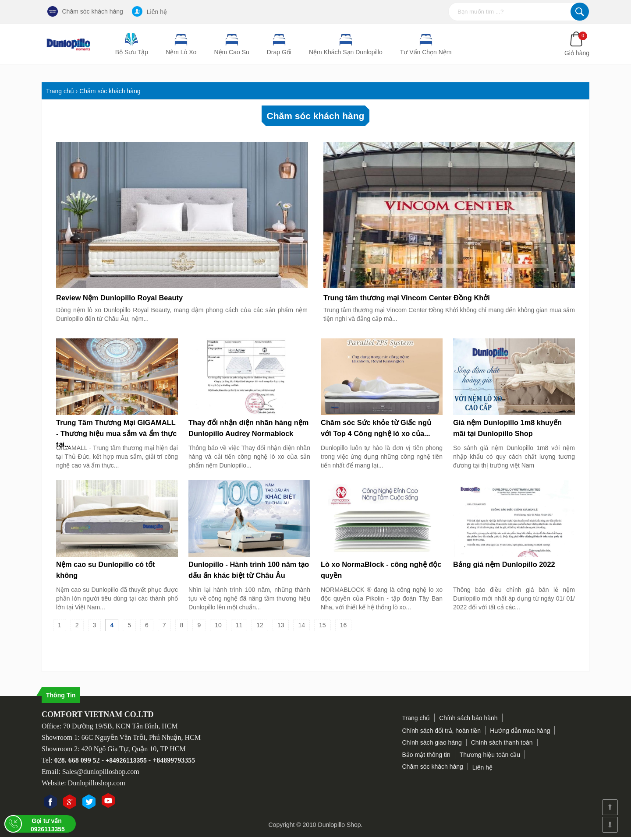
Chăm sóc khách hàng (85, 11)
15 (322, 625)
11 (239, 625)
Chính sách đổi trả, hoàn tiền (441, 730)
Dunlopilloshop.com (96, 783)
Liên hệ (149, 11)
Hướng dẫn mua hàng (520, 730)
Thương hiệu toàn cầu (490, 754)
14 (301, 625)
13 (280, 625)
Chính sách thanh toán (502, 742)
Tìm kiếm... (580, 12)
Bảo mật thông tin (426, 754)
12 (259, 625)
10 (218, 625)
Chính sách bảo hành (468, 717)
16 (343, 625)
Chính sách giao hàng (432, 742)
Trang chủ (416, 717)
